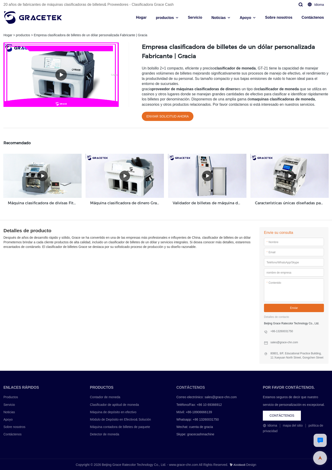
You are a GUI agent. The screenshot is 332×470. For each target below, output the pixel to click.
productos (165, 18)
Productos (10, 396)
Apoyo (245, 18)
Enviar (294, 307)
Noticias (218, 18)
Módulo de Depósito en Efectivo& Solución (120, 419)
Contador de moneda (105, 396)
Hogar (141, 17)
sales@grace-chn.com (221, 396)
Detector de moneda (104, 434)
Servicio (195, 17)
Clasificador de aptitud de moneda (114, 404)
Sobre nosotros (278, 17)
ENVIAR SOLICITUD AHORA (167, 116)
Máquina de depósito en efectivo (113, 411)
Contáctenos (313, 17)
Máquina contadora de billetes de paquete (120, 426)
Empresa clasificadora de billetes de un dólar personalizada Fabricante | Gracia (90, 35)
